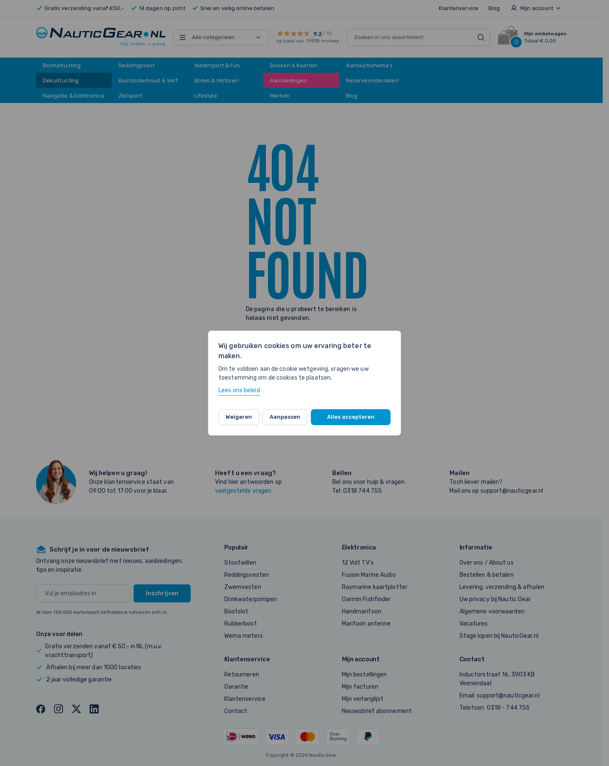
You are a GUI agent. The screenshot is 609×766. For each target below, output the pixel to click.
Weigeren (239, 417)
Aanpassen (285, 417)
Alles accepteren (351, 417)
